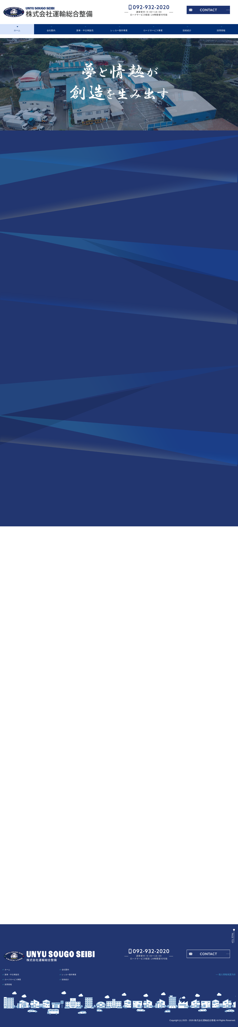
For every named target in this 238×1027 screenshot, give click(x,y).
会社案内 (51, 30)
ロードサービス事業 (153, 30)
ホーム (17, 30)
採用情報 (221, 30)
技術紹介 (187, 30)
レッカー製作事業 (119, 30)
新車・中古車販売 (84, 30)
